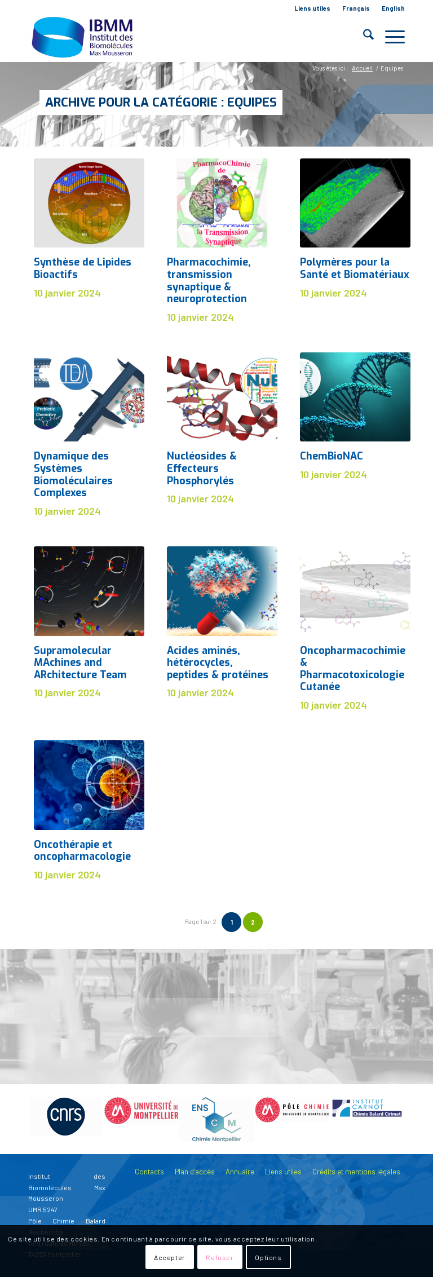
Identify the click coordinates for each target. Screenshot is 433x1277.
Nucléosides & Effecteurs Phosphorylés (202, 468)
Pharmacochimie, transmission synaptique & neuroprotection (209, 280)
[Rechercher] (363, 36)
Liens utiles (312, 8)
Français (356, 8)
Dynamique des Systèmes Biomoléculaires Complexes (73, 474)
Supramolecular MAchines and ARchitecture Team (80, 663)
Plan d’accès (195, 1171)
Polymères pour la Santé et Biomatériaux (354, 268)
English (393, 8)
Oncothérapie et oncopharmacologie (82, 851)
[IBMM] (83, 36)
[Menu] (389, 36)
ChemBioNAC (331, 456)
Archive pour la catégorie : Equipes (161, 102)
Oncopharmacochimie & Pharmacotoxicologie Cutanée (352, 669)
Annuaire (240, 1171)
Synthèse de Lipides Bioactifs (82, 268)
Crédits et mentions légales (356, 1171)
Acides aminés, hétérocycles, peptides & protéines (217, 663)
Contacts (149, 1171)
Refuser (219, 1257)
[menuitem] (313, 8)
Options (268, 1257)
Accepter (169, 1257)
